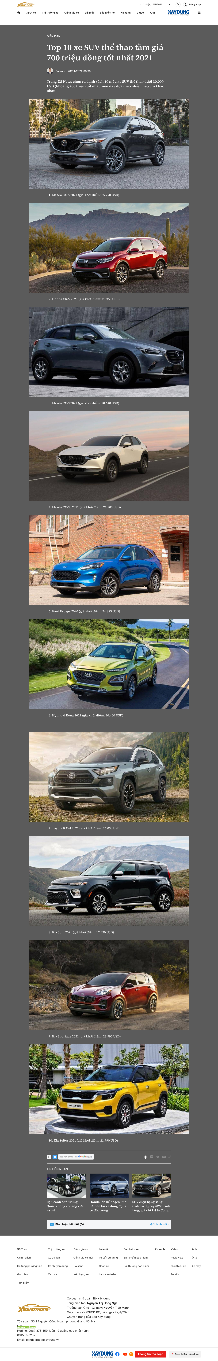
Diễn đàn (54, 36)
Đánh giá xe (72, 12)
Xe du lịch (54, 1257)
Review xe (177, 1257)
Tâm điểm (23, 1282)
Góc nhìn (22, 1274)
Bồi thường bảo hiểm (136, 1266)
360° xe (31, 12)
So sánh (78, 1266)
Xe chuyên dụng (58, 1266)
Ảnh (152, 12)
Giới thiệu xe (178, 1266)
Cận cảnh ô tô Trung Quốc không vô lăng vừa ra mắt (65, 1206)
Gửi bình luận (159, 1224)
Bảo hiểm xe (107, 12)
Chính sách (24, 1257)
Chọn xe (104, 1266)
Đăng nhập (195, 4)
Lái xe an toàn (107, 1274)
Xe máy (52, 1274)
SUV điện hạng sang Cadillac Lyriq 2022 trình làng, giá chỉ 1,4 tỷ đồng (151, 1206)
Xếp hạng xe (81, 1274)
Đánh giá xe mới (83, 1257)
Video (140, 12)
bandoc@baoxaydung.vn (43, 1340)
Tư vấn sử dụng (108, 1257)
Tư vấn (175, 1274)
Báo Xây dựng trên (76, 1157)
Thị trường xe (50, 12)
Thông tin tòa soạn (150, 1354)
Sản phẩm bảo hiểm (136, 1257)
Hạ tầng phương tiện (29, 1266)
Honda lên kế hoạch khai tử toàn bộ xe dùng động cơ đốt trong (109, 1206)
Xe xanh (126, 12)
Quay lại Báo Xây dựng (184, 1354)
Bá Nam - (61, 71)
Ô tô (194, 1257)
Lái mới (89, 12)
